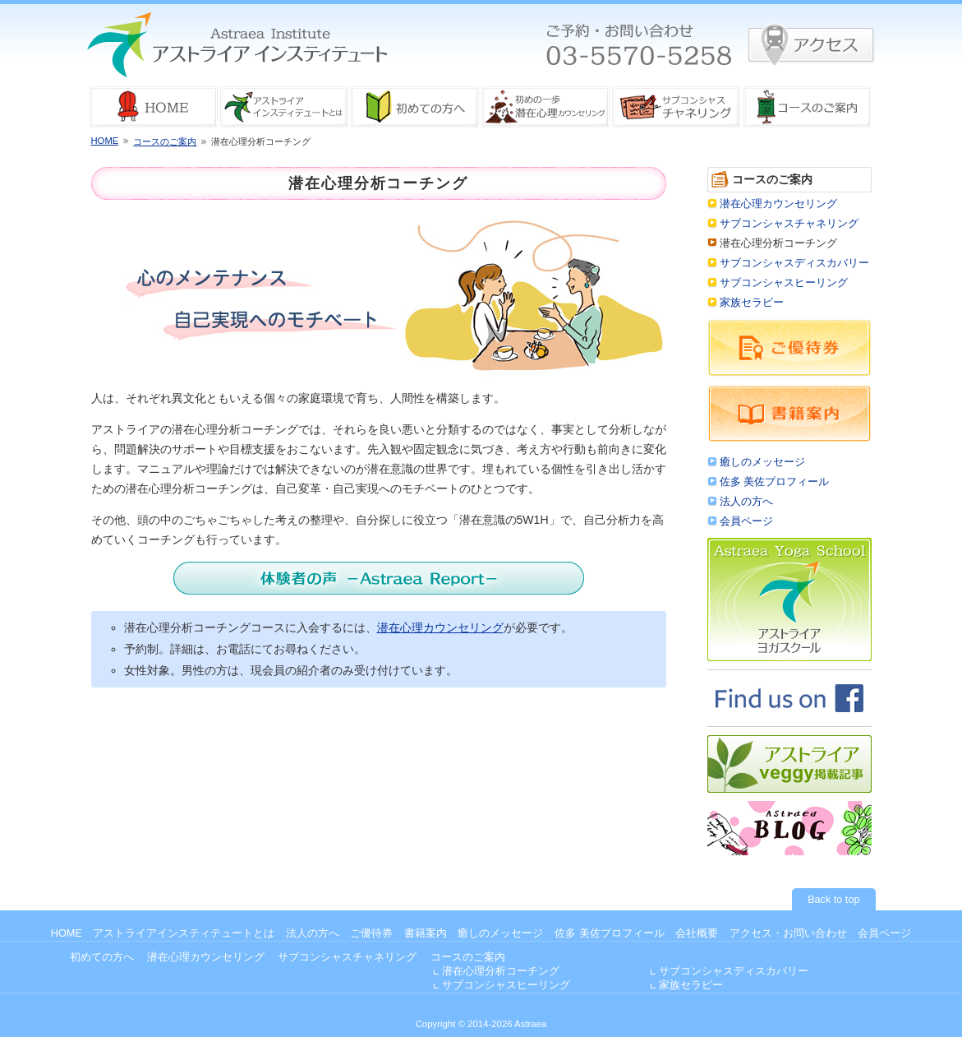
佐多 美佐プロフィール (775, 482)
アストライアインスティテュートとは (183, 933)
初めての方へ (102, 957)
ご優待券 (371, 933)
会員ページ (746, 521)
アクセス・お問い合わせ (788, 933)
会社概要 (696, 933)
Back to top (833, 899)
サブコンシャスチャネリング (789, 223)
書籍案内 (425, 933)
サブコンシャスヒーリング (784, 283)
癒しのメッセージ (762, 462)
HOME (105, 141)
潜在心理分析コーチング (500, 971)
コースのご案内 (164, 141)
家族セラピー (752, 302)
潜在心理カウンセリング (440, 627)
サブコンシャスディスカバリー (794, 263)
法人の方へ (746, 501)
